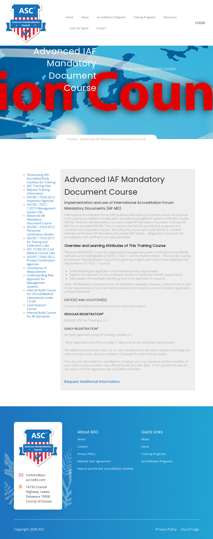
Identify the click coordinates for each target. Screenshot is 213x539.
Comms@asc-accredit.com (36, 477)
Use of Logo (190, 529)
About (85, 17)
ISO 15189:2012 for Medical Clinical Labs (41, 251)
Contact (101, 28)
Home (69, 17)
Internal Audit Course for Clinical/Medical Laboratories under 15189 (41, 295)
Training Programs (144, 17)
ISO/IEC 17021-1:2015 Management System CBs (41, 208)
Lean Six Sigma (79, 28)
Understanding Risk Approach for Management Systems (40, 280)
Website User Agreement (94, 461)
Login (200, 23)
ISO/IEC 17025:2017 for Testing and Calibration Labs (41, 242)
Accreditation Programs (111, 17)
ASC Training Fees (39, 186)
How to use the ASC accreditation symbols (105, 468)
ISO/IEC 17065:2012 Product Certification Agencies (41, 260)
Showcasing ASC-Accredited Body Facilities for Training (41, 178)
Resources (170, 17)
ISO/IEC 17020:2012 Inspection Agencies (41, 199)
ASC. (41, 529)
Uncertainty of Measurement (36, 270)
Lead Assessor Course (36, 307)
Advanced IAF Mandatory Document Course (39, 219)
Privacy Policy (86, 454)
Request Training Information (38, 191)
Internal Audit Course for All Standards (41, 314)
